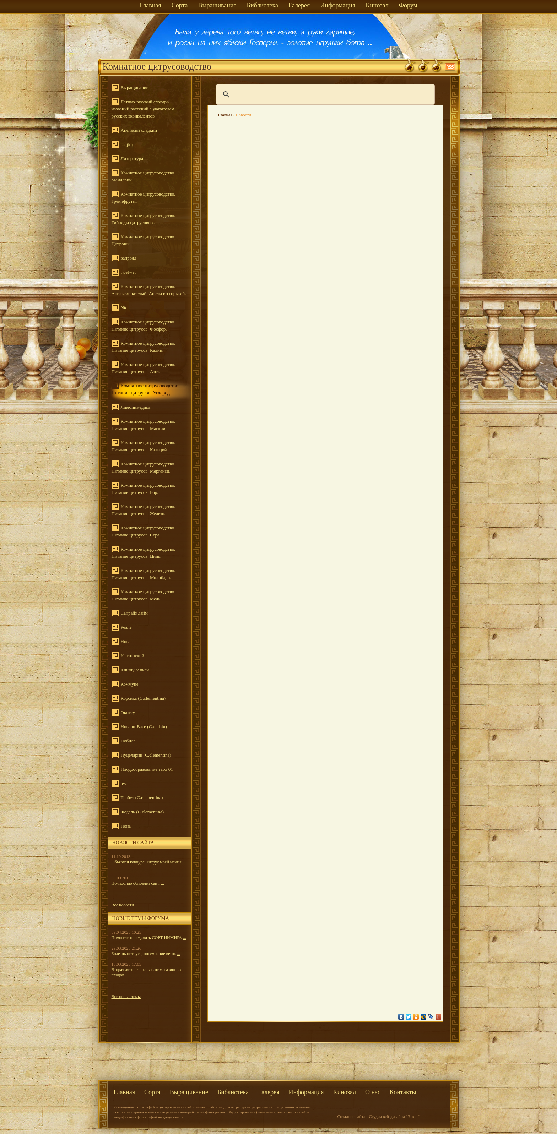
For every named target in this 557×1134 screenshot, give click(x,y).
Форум (408, 5)
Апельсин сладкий (139, 130)
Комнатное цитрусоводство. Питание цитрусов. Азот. (143, 368)
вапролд (128, 258)
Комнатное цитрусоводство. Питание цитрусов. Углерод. (146, 389)
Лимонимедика (136, 407)
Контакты (403, 1092)
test (124, 783)
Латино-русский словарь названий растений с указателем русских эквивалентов (143, 109)
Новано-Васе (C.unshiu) (144, 726)
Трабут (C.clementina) (142, 797)
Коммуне (130, 684)
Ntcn (125, 307)
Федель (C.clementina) (142, 811)
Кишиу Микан (135, 669)
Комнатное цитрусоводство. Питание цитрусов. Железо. (143, 510)
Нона (126, 826)
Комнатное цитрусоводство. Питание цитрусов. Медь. (143, 595)
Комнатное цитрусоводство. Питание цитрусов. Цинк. (143, 552)
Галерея (299, 5)
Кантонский (132, 655)
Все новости (123, 905)
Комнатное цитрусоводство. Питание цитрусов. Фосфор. (143, 325)
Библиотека (262, 5)
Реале (126, 627)
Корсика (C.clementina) (143, 698)
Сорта (180, 5)
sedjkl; (127, 144)
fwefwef (128, 272)
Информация (337, 5)
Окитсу (128, 712)
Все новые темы (126, 996)
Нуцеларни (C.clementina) (146, 755)
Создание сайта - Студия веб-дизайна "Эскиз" (378, 1116)
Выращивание (217, 5)
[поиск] (324, 94)
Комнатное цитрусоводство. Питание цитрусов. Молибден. (143, 574)
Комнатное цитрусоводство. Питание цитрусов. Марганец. (143, 467)
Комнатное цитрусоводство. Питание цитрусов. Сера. (143, 531)
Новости (243, 115)
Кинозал (377, 5)
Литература (132, 158)
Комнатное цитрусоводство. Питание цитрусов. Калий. (143, 346)
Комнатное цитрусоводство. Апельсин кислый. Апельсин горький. (149, 290)
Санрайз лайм (134, 613)
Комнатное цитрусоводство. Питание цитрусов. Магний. (143, 425)
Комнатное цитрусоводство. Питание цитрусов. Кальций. (143, 446)
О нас (372, 1092)
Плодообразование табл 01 (147, 769)
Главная (150, 5)
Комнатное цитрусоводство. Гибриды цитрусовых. (143, 219)
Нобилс (128, 740)
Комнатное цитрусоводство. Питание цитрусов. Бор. (143, 489)
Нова (126, 641)
